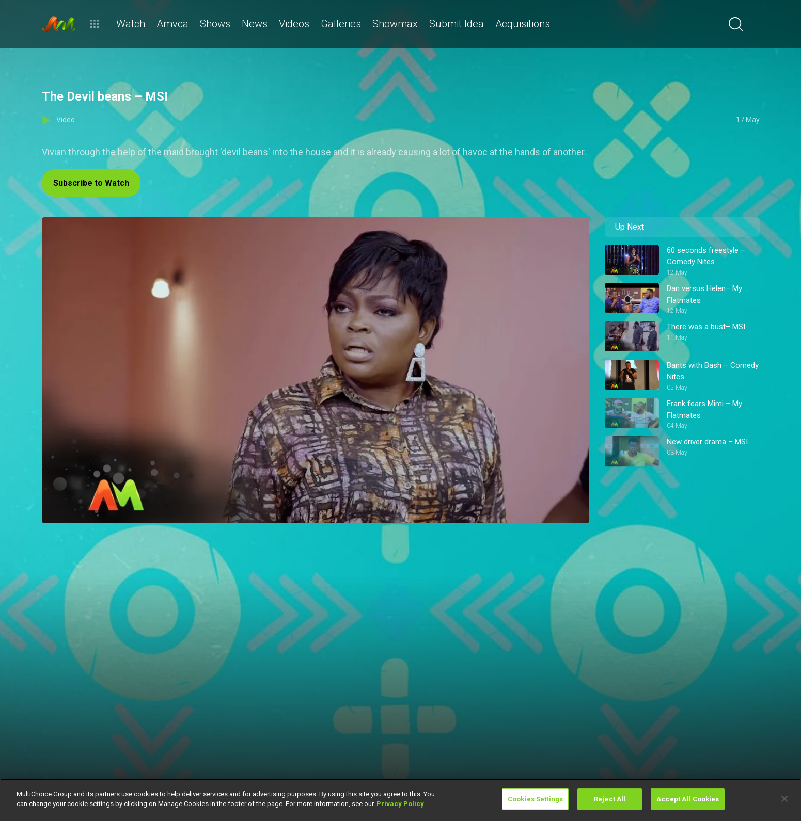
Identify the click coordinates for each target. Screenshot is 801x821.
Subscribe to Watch (91, 183)
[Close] (784, 798)
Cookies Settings (535, 799)
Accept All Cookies (687, 799)
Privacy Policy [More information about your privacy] (400, 804)
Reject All (609, 799)
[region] (400, 800)
